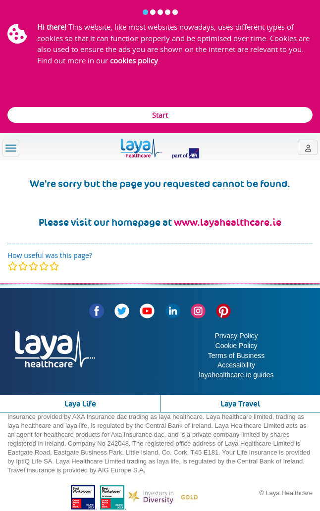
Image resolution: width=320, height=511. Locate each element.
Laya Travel (240, 404)
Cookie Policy (236, 346)
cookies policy (134, 60)
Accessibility (236, 365)
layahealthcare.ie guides (236, 375)
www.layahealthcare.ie (227, 222)
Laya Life (80, 404)
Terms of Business (236, 355)
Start (160, 115)
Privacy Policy (236, 336)
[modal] (33, 266)
